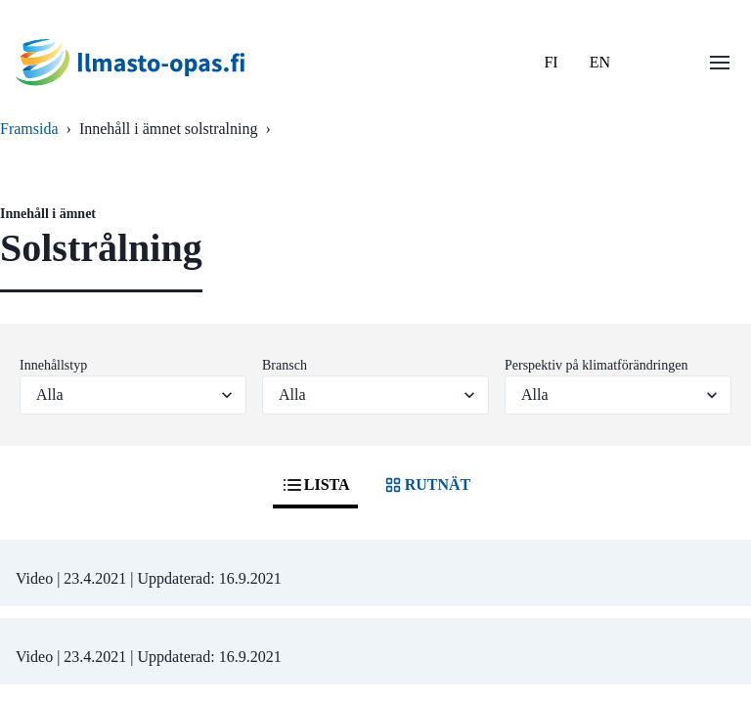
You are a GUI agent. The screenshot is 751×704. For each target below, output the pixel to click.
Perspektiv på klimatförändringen (596, 365)
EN (600, 62)
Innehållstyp (53, 365)
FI (550, 62)
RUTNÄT (426, 485)
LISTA (315, 485)
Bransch (284, 365)
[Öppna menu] (719, 62)
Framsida (29, 128)
